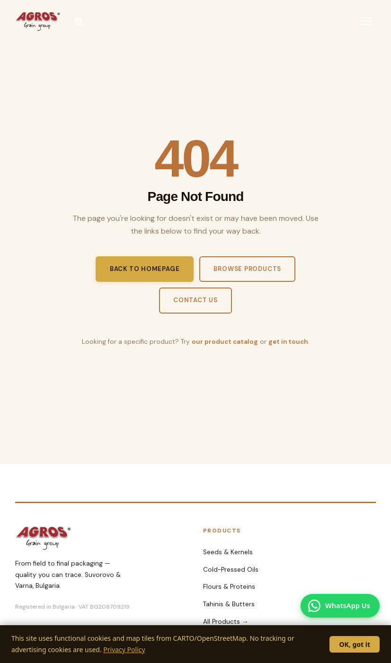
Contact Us (195, 300)
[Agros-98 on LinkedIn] (78, 21)
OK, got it (354, 644)
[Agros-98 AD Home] (37, 21)
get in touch (288, 342)
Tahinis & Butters (229, 604)
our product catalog (225, 342)
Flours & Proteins (229, 587)
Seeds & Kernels (228, 552)
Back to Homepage (145, 269)
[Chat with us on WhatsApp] (340, 606)
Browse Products (247, 269)
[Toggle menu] (366, 21)
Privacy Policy (124, 649)
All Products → (226, 622)
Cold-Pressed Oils (230, 570)
